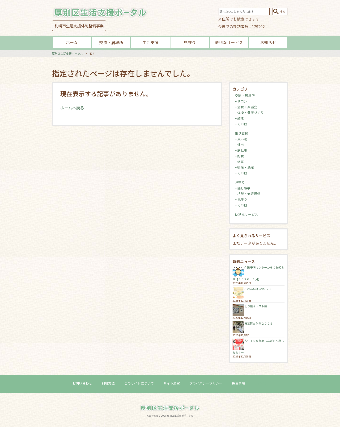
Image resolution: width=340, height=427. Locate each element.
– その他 (241, 123)
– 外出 (239, 144)
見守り (190, 42)
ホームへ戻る (72, 108)
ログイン (261, 383)
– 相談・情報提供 (247, 193)
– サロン (241, 101)
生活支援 (150, 42)
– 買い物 (241, 139)
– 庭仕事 (241, 150)
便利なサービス (229, 42)
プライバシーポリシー (205, 383)
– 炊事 (239, 161)
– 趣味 (239, 118)
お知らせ (268, 42)
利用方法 (108, 383)
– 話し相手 (243, 188)
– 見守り (241, 199)
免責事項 (238, 383)
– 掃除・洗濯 (244, 167)
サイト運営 (171, 383)
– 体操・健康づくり (249, 112)
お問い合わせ (82, 383)
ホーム (72, 42)
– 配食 (239, 155)
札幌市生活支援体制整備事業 (79, 26)
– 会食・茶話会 (246, 106)
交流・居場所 (111, 42)
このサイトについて (139, 383)
